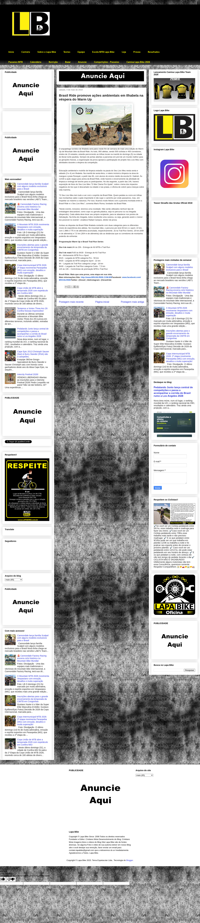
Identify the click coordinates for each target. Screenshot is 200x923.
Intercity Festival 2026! (27, 374)
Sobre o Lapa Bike (46, 52)
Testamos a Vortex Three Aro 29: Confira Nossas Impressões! (32, 309)
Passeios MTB (15, 62)
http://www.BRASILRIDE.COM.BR (96, 277)
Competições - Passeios (106, 62)
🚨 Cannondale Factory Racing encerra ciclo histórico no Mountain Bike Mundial (31, 206)
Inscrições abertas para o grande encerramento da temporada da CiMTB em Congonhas (32, 247)
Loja (124, 52)
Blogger (129, 860)
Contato (25, 52)
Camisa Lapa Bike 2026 (138, 62)
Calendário (35, 62)
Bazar (68, 62)
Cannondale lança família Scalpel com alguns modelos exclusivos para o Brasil (33, 186)
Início (11, 52)
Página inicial (102, 302)
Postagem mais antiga (132, 302)
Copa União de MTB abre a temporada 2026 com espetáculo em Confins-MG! (32, 290)
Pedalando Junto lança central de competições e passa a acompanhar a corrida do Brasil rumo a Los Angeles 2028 (33, 332)
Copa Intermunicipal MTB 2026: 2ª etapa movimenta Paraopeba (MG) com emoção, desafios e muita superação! (32, 269)
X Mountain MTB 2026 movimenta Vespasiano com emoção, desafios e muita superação (33, 227)
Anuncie (82, 62)
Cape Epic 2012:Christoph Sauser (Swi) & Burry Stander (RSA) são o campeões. (33, 354)
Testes (66, 52)
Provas (136, 52)
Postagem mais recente (71, 302)
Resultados (154, 52)
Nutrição (53, 62)
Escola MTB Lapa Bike (103, 52)
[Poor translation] (11, 879)
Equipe (81, 52)
